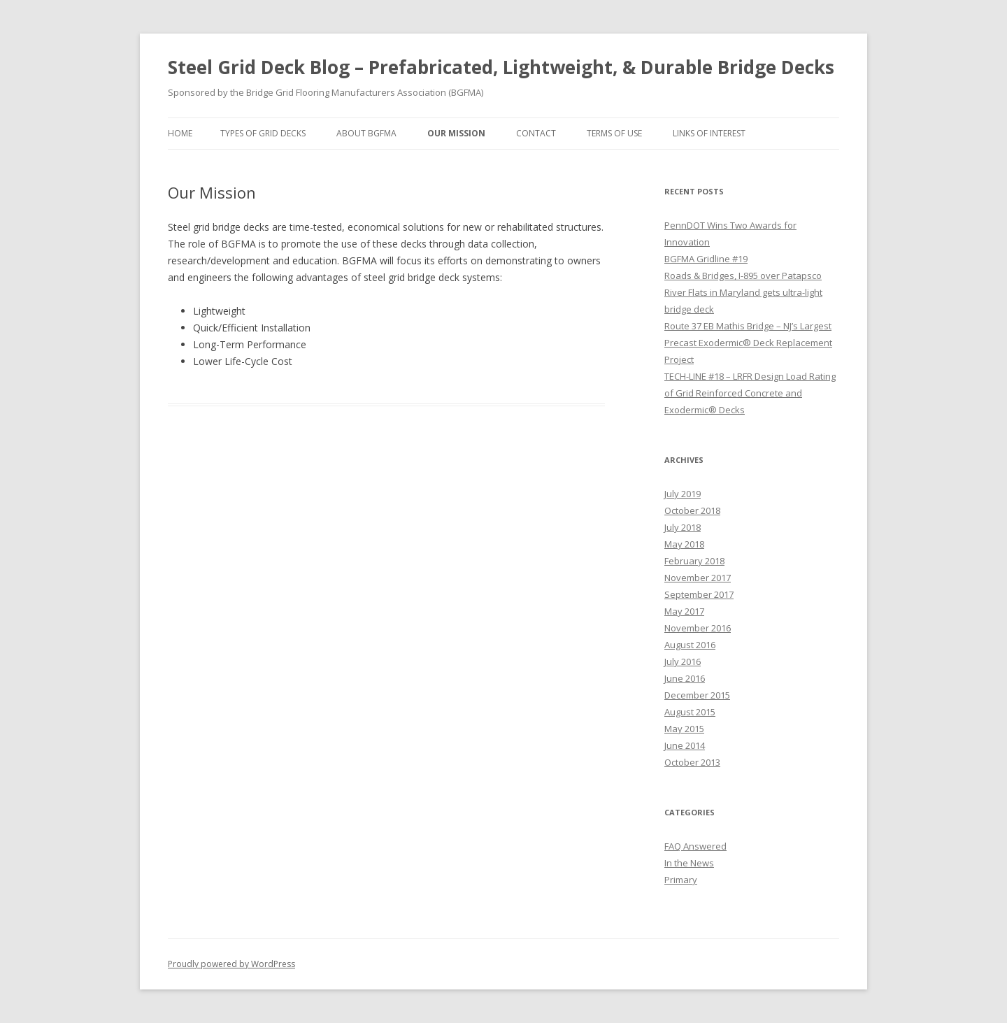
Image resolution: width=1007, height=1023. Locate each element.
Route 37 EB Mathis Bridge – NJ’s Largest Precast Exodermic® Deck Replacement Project (748, 343)
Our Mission (456, 133)
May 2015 (684, 728)
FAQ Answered (695, 846)
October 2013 (692, 762)
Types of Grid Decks (263, 133)
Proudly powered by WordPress (231, 964)
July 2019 (682, 493)
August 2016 (689, 644)
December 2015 (697, 695)
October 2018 (692, 510)
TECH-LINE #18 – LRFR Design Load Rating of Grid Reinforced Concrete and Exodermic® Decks (750, 393)
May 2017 (684, 611)
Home (180, 133)
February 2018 (694, 561)
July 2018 (682, 527)
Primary (680, 879)
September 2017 (699, 594)
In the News (689, 863)
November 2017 (697, 577)
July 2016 (682, 661)
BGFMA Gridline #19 (706, 258)
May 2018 (684, 544)
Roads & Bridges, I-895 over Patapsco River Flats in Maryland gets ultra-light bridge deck (743, 292)
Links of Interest (709, 133)
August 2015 (689, 712)
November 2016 (697, 628)
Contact (536, 133)
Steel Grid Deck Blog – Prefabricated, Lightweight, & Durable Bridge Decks (501, 67)
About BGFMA (366, 133)
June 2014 (684, 745)
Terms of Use (614, 133)
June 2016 (684, 678)
